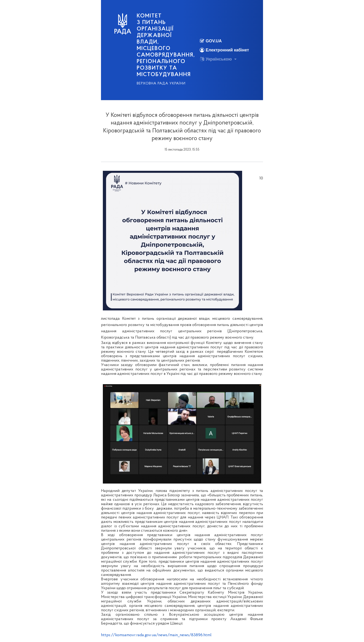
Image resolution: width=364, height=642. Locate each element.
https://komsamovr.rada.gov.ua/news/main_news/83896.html (156, 635)
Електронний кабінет (224, 50)
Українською (216, 59)
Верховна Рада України (161, 83)
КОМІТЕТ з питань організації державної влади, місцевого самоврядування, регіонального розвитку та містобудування (166, 45)
